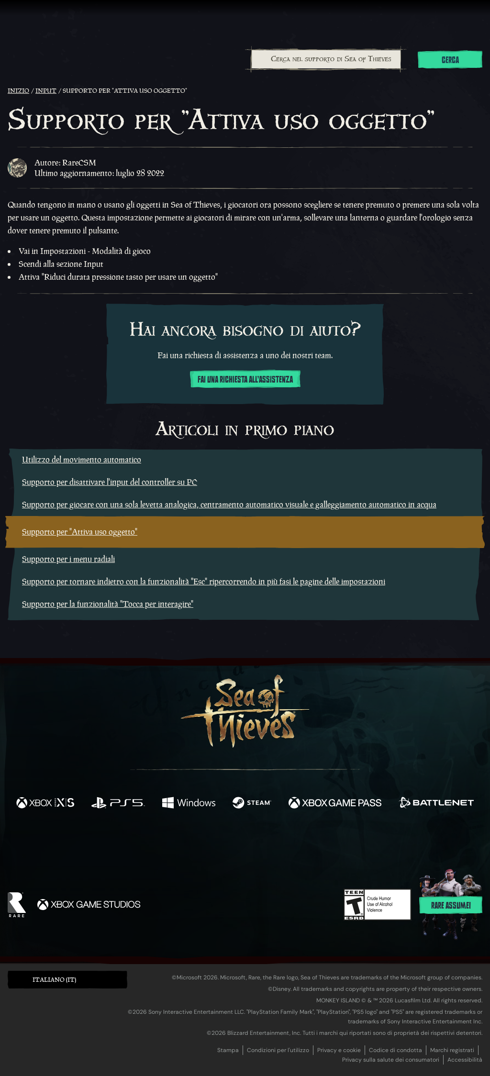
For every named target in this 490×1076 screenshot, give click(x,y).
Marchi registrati (452, 1050)
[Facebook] (149, 843)
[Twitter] (174, 843)
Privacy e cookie (339, 1050)
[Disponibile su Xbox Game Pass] (335, 803)
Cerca (450, 60)
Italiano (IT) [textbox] (54, 980)
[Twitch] (202, 844)
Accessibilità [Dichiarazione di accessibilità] (464, 1060)
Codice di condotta (395, 1050)
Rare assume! (451, 906)
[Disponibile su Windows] (188, 803)
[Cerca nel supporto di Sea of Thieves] (326, 59)
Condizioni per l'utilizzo (278, 1050)
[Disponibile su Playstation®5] (118, 803)
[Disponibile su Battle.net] (436, 803)
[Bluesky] (337, 845)
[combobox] (325, 59)
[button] (67, 979)
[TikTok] (310, 844)
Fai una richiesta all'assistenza (245, 379)
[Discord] (283, 845)
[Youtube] (243, 844)
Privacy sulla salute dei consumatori (390, 1060)
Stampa (228, 1050)
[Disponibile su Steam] (252, 803)
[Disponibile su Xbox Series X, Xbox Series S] (45, 803)
